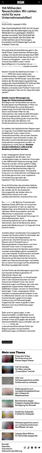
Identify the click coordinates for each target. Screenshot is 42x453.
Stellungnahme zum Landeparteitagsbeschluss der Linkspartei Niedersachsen (27, 392)
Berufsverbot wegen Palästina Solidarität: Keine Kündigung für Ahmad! (27, 402)
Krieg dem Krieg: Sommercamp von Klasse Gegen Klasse (24, 358)
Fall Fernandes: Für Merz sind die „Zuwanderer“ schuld (24, 369)
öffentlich (6, 324)
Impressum (7, 448)
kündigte (8, 202)
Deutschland (7, 342)
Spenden (6, 446)
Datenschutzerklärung (12, 451)
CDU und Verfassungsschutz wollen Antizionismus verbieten (27, 380)
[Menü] (3, 2)
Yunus (5, 22)
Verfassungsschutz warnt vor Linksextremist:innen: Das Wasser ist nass (26, 424)
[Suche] (39, 2)
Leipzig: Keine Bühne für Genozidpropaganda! (26, 434)
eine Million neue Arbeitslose (19, 65)
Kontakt (5, 444)
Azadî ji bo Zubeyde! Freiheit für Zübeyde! (24, 412)
